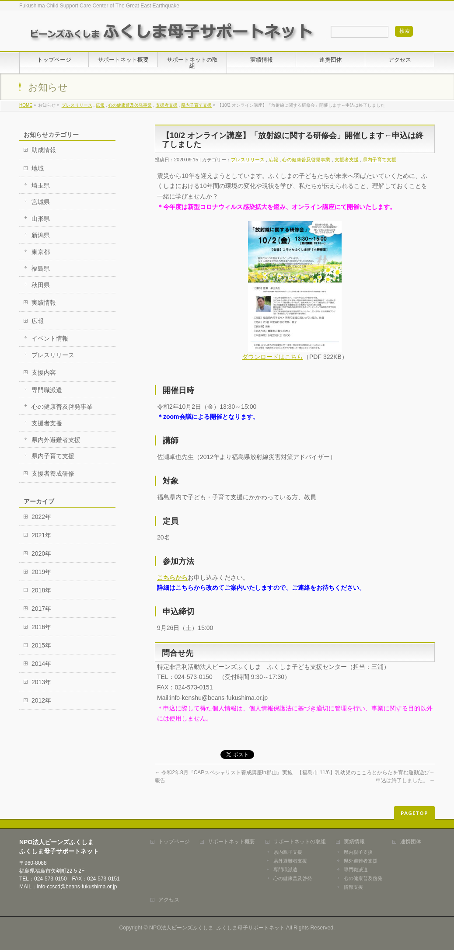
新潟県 (40, 235)
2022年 (41, 516)
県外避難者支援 (290, 860)
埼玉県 (40, 185)
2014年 (41, 663)
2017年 (41, 608)
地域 (37, 168)
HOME (25, 105)
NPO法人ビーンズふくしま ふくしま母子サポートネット (217, 928)
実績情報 (43, 302)
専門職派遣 (46, 389)
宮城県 (40, 201)
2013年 (41, 682)
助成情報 (43, 149)
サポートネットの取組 (299, 842)
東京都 (40, 251)
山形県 (40, 218)
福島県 (40, 268)
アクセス (168, 900)
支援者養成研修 (52, 473)
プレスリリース (77, 105)
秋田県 (40, 285)
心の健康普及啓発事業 (130, 105)
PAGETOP (414, 813)
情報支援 (353, 887)
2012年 (41, 700)
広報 (100, 105)
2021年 (41, 535)
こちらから (172, 577)
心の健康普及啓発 (292, 878)
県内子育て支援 (196, 105)
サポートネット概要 (231, 842)
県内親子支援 (287, 852)
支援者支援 (167, 105)
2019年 (41, 571)
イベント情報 (49, 338)
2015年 (41, 645)
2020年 (41, 553)
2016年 (41, 626)
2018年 (41, 590)
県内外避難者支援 (55, 439)
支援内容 (43, 372)
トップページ (174, 842)
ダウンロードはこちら (272, 356)
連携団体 (410, 842)
